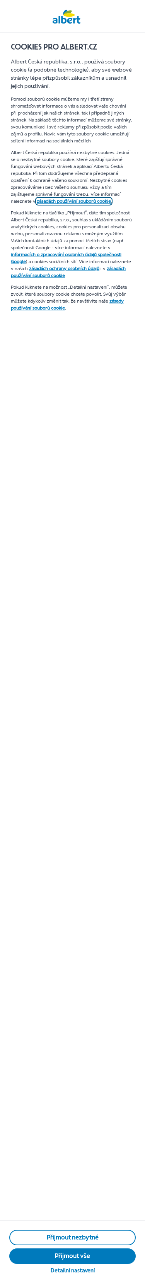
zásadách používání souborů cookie (74, 201)
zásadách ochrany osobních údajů (64, 268)
